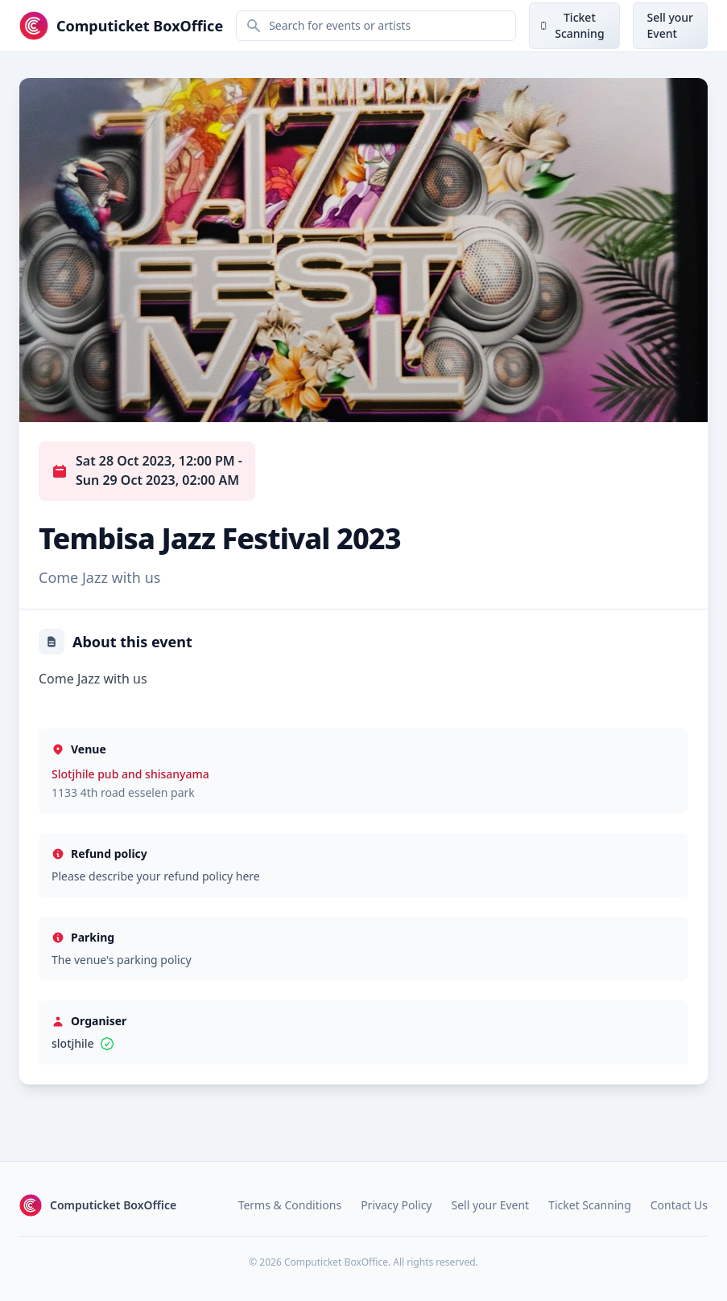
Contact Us (679, 1205)
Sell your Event (491, 1205)
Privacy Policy (396, 1205)
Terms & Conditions (290, 1205)
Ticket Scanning (589, 1205)
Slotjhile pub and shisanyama (130, 774)
